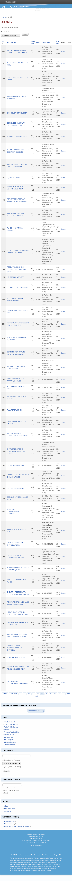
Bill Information (10, 824)
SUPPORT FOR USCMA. (15, 488)
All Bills (6, 729)
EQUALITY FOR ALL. (14, 178)
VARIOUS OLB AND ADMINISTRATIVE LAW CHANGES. (15, 648)
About (6, 806)
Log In (32, 845)
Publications (64, 1)
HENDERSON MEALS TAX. (16, 277)
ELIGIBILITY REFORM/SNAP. (17, 136)
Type (37, 42)
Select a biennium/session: (11, 760)
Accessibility (38, 845)
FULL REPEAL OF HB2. (15, 410)
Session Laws (8, 737)
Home (4, 17)
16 (29, 694)
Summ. (63, 51)
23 (59, 694)
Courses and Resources (48, 1)
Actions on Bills (9, 734)
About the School (40, 1)
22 (55, 694)
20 (46, 694)
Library (55, 1)
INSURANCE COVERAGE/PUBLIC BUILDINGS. (14, 512)
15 (24, 694)
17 (33, 694)
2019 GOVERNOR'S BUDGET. (17, 113)
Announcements (9, 745)
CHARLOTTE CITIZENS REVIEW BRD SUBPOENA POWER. (16, 451)
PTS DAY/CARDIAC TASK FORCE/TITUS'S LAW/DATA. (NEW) (16, 269)
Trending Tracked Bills (11, 732)
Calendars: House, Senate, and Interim (17, 826)
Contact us (7, 811)
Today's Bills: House (11, 724)
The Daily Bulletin (10, 722)
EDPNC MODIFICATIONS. (16, 466)
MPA (59, 1)
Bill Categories (9, 740)
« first (5, 694)
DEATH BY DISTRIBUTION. (16, 658)
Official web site (10, 821)
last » (37, 696)
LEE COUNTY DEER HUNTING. (17, 287)
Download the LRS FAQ (36, 711)
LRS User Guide (9, 808)
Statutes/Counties (10, 742)
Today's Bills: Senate (11, 727)
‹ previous (13, 694)
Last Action (46, 42)
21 (51, 694)
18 (37, 694)
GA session (5, 32)
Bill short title (12, 42)
